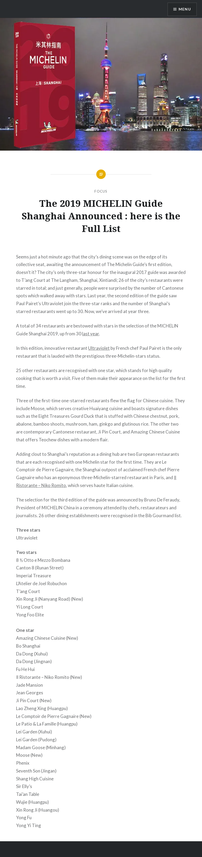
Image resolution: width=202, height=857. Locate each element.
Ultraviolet (99, 348)
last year (90, 333)
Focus (101, 191)
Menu (184, 9)
